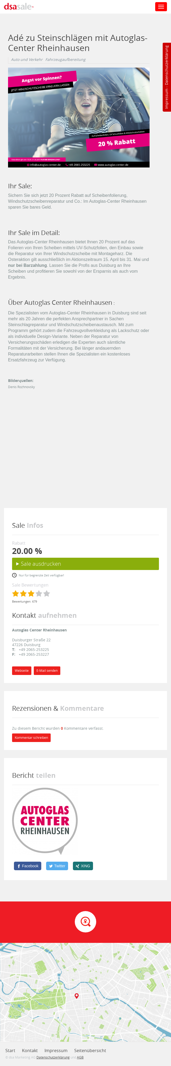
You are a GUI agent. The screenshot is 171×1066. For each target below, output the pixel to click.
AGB (80, 1057)
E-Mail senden (47, 671)
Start (10, 1050)
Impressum (166, 99)
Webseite (22, 671)
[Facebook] (27, 866)
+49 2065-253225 (34, 649)
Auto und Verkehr (27, 59)
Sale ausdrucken (41, 563)
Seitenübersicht (90, 1050)
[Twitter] (57, 866)
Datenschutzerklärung (166, 65)
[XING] (83, 866)
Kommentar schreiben (31, 738)
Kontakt (30, 1050)
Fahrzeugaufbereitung (65, 59)
